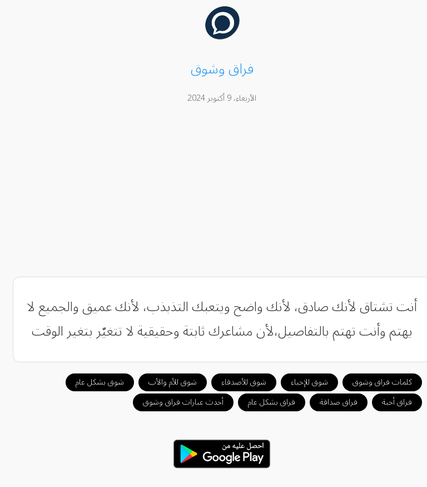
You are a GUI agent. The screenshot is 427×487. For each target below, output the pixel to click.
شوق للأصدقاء (235, 382)
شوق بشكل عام (91, 382)
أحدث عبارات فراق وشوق (175, 402)
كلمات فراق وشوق (374, 382)
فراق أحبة (389, 402)
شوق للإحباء (301, 382)
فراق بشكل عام (263, 402)
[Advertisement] (214, 192)
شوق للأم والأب (164, 382)
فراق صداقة (330, 402)
